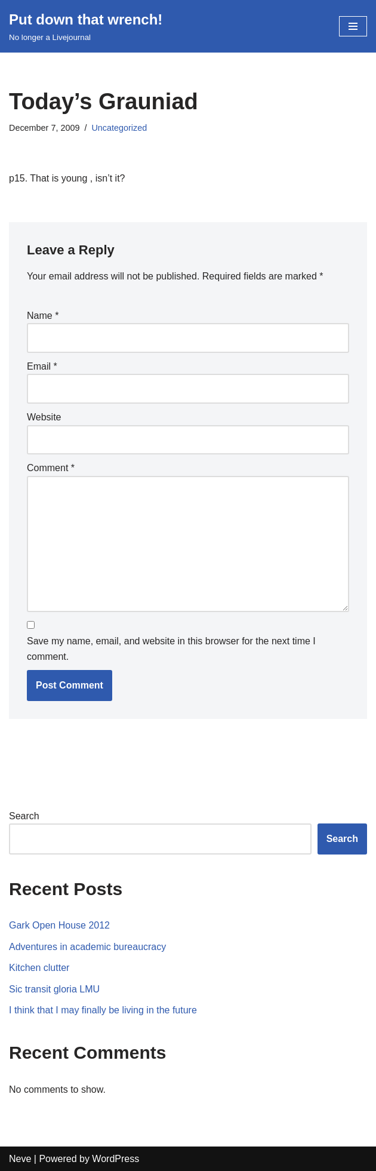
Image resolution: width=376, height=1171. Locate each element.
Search (24, 816)
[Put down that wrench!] (85, 26)
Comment (51, 468)
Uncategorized (119, 128)
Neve (20, 1159)
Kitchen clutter (39, 968)
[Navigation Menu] (353, 26)
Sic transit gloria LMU (54, 989)
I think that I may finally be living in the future (103, 1010)
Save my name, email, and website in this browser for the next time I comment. (171, 649)
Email (42, 366)
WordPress (115, 1159)
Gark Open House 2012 (59, 925)
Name (42, 316)
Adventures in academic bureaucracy (87, 947)
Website (44, 417)
